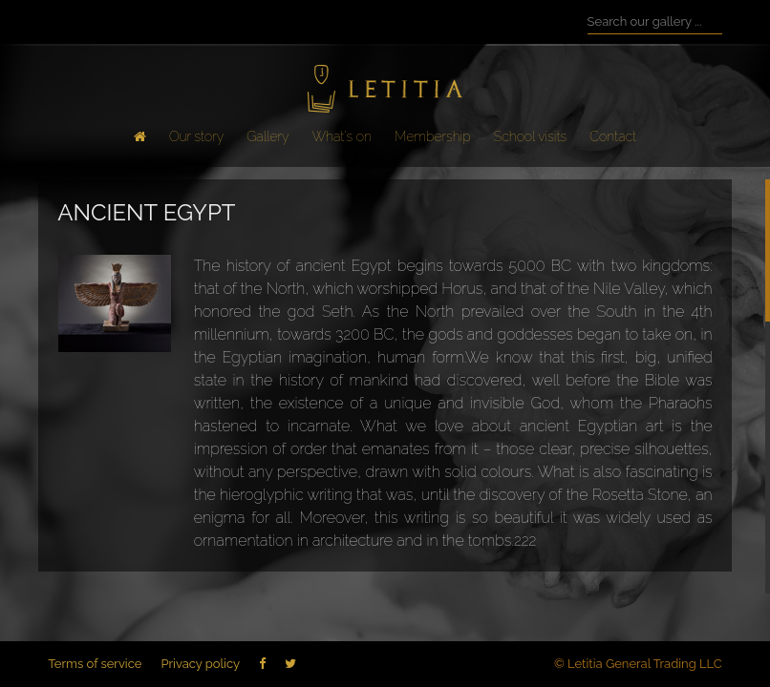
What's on (342, 136)
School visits (530, 136)
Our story (196, 136)
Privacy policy (200, 663)
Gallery (267, 136)
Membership (433, 136)
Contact (612, 136)
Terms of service (94, 663)
